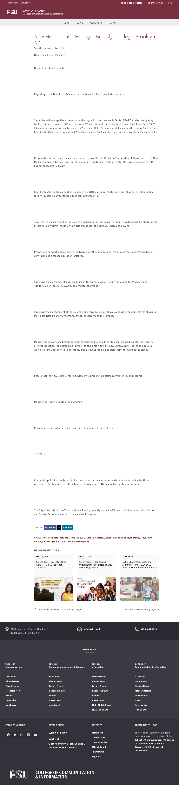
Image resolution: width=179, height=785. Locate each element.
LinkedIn (68, 527)
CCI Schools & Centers (131, 3)
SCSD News (55, 676)
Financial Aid (98, 752)
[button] (171, 3)
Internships (11, 700)
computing (123, 538)
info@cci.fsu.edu (92, 629)
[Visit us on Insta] (21, 735)
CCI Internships (99, 742)
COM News (11, 676)
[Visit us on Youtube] (35, 735)
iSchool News (99, 676)
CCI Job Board (51, 538)
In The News (141, 695)
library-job (39, 541)
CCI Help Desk (99, 737)
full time (134, 538)
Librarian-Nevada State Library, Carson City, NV (59, 609)
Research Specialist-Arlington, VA (141, 609)
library (148, 538)
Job (142, 538)
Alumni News (12, 681)
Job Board (11, 705)
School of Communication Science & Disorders (154, 744)
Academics (96, 23)
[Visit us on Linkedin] (28, 735)
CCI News (140, 676)
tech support (82, 541)
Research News (14, 691)
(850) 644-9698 (149, 629)
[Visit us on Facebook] (8, 735)
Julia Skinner (48, 48)
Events (112, 23)
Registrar (96, 756)
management (53, 541)
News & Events (33, 11)
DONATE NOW (154, 3)
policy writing (68, 541)
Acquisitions (110, 538)
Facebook (50, 527)
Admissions (97, 733)
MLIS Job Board (67, 538)
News (79, 23)
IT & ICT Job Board (101, 705)
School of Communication (148, 740)
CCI (149, 736)
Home (66, 23)
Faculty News (12, 686)
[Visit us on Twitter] (15, 735)
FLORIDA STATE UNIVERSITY (20, 3)
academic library (94, 538)
